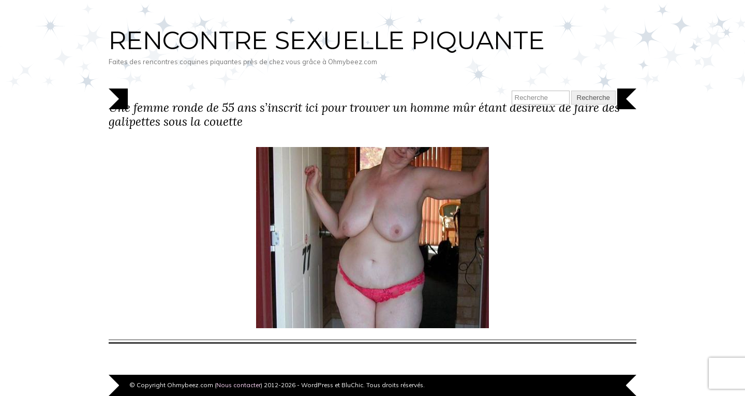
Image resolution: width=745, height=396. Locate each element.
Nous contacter (238, 385)
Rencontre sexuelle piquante (327, 40)
